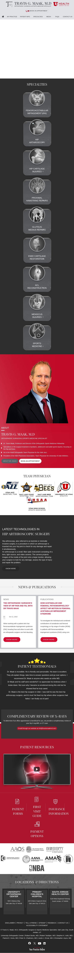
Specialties (38, 16)
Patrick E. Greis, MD (10, 938)
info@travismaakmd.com (47, 728)
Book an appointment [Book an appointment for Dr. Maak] (30, 461)
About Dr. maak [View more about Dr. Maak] (10, 461)
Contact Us (67, 16)
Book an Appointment (38, 11)
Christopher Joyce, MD (62, 938)
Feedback (52, 923)
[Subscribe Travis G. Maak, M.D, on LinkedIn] (44, 943)
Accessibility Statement (37, 925)
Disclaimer (10, 923)
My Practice (12, 16)
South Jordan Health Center (60, 893)
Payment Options (37, 830)
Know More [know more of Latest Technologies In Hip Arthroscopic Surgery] (11, 568)
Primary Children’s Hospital (37, 894)
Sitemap (42, 923)
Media (48, 16)
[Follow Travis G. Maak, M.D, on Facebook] (29, 943)
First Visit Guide (37, 807)
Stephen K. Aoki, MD (64, 936)
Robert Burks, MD (31, 936)
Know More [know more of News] (11, 639)
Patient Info (25, 16)
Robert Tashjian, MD (47, 936)
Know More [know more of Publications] (48, 639)
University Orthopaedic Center (13, 894)
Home (3, 16)
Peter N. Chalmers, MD (28, 938)
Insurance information (56, 807)
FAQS (57, 16)
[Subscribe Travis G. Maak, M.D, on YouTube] (39, 943)
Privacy (20, 923)
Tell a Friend (31, 923)
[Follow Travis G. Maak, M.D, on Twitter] (34, 943)
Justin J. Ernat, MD (45, 938)
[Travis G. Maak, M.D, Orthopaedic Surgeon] (28, 4)
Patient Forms (18, 807)
